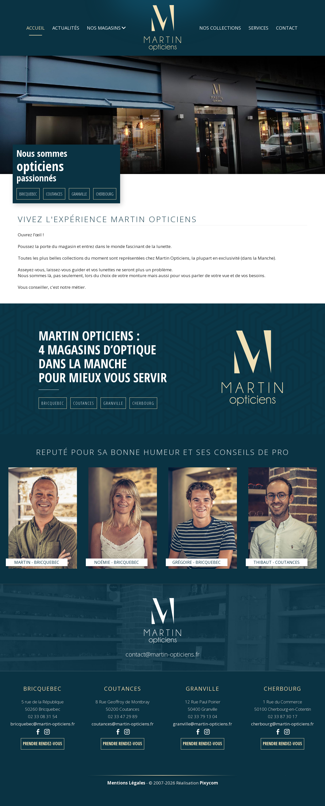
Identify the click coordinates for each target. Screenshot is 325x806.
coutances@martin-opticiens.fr (123, 724)
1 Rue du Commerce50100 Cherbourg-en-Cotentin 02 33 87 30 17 (282, 701)
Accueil (35, 28)
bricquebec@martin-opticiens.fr (42, 724)
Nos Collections (220, 28)
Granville (79, 194)
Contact (287, 28)
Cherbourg (104, 194)
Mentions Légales (126, 783)
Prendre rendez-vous (42, 743)
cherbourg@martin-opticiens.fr (282, 724)
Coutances (54, 194)
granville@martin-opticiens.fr (202, 724)
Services (258, 28)
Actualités (65, 28)
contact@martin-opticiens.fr (162, 654)
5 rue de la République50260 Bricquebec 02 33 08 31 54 (42, 701)
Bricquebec (28, 194)
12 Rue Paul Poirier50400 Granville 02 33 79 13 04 (202, 701)
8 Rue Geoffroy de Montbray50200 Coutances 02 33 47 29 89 (122, 701)
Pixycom (209, 783)
